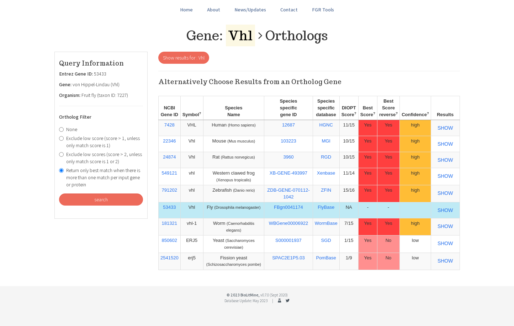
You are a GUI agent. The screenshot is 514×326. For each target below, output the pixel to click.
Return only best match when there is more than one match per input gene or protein (99, 177)
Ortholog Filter (75, 117)
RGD (326, 157)
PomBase (326, 257)
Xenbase (326, 173)
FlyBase (326, 207)
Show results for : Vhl (184, 58)
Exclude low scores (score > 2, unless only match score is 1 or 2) (100, 158)
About (213, 9)
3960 (288, 157)
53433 (169, 207)
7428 (169, 125)
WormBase (326, 223)
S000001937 (288, 240)
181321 (169, 223)
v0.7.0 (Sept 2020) (274, 295)
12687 (288, 125)
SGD (326, 240)
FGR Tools (323, 9)
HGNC (326, 125)
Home (186, 9)
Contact (289, 9)
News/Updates (250, 9)
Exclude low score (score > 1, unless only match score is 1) (99, 142)
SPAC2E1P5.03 (288, 257)
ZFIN (326, 190)
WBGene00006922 (288, 223)
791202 (169, 190)
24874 (169, 157)
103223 (288, 141)
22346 (169, 141)
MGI (326, 141)
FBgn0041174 (288, 207)
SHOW (445, 128)
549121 (169, 173)
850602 (169, 240)
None (68, 129)
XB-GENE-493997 (288, 173)
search (101, 199)
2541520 (169, 257)
